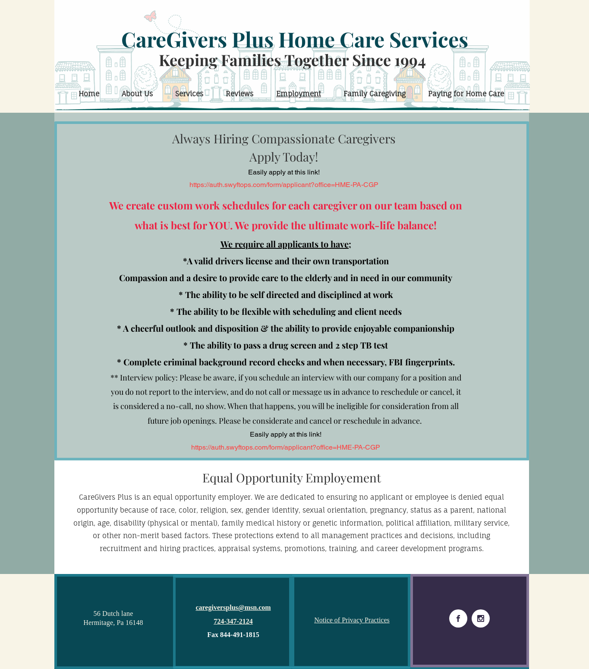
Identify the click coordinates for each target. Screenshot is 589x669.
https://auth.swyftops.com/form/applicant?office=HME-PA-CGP (283, 185)
